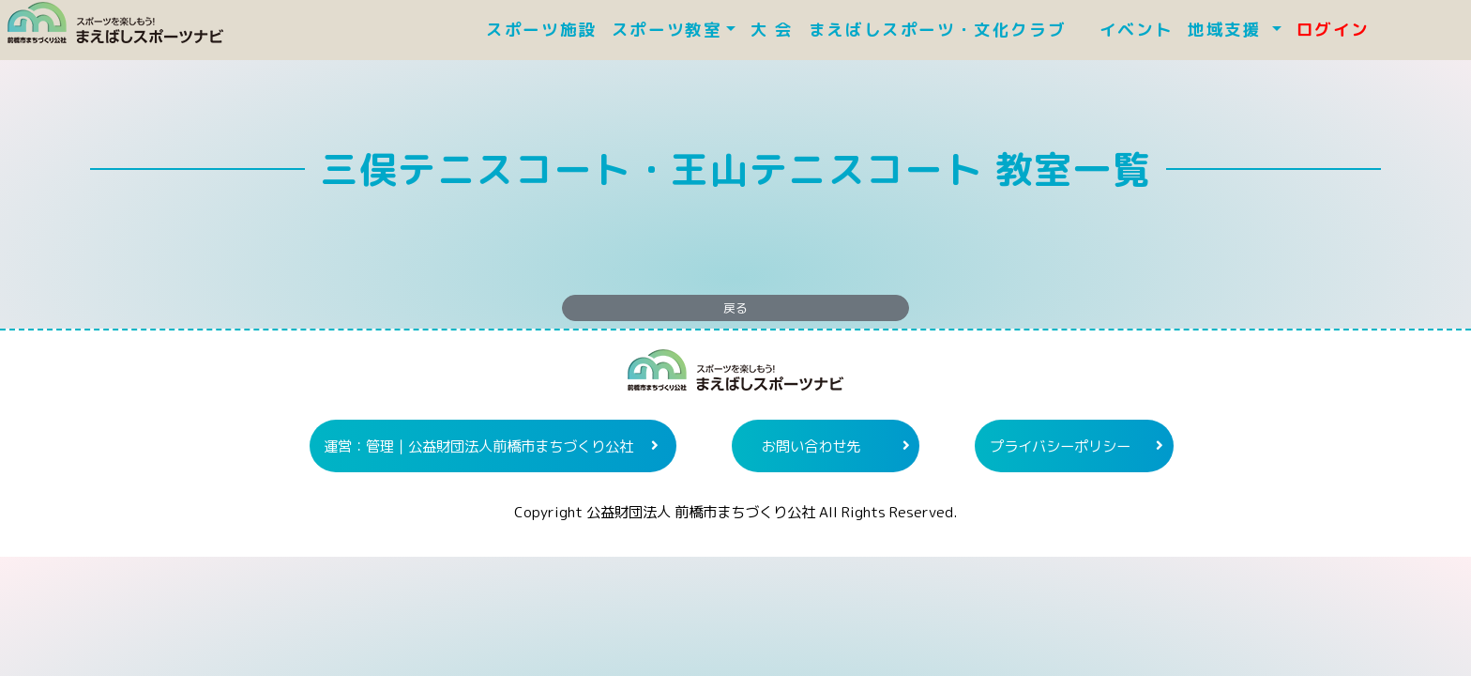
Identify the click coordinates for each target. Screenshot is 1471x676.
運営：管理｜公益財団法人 (478, 446)
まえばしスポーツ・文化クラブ (946, 29)
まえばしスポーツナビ (735, 377)
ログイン (1333, 29)
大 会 (772, 29)
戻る (735, 308)
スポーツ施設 (541, 29)
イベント (1136, 29)
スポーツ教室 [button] (667, 29)
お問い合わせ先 (811, 446)
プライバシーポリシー (1060, 446)
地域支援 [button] (1227, 29)
